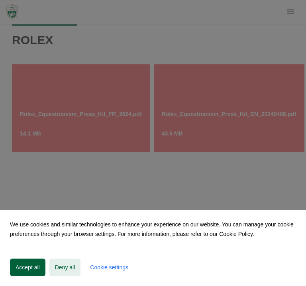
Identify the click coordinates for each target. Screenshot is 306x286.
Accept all (28, 267)
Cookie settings (109, 267)
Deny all (65, 267)
